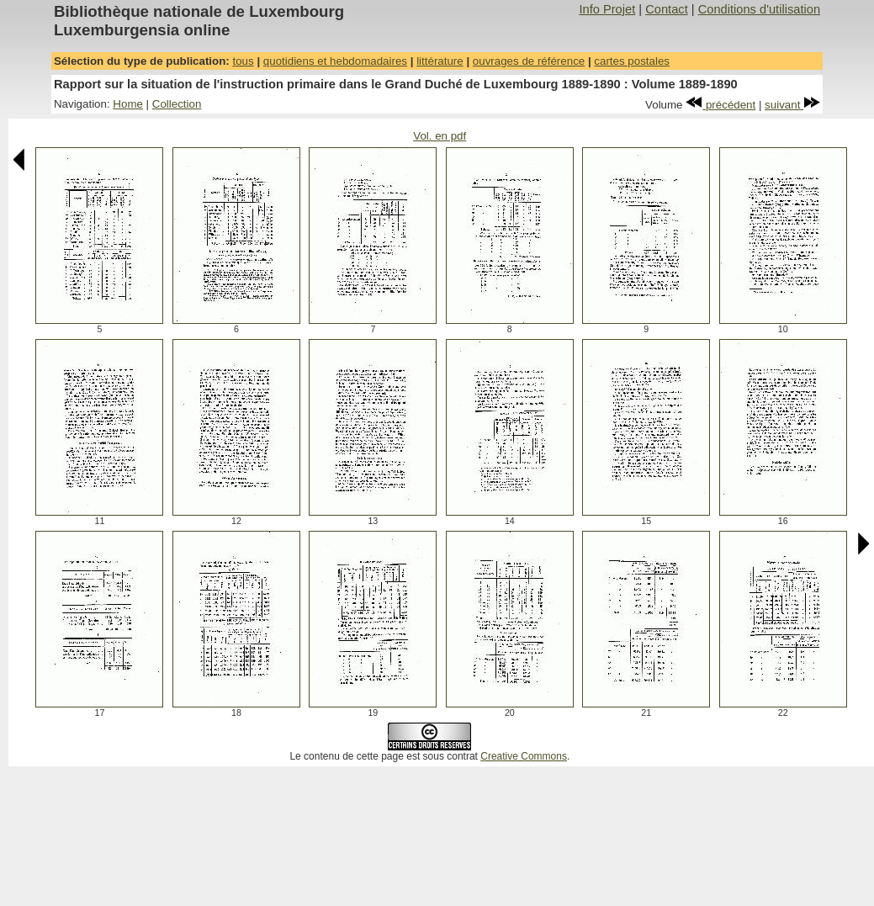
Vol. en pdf (439, 136)
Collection (177, 104)
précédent (720, 104)
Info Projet (607, 9)
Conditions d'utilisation (759, 9)
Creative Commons (523, 756)
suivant (792, 104)
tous (242, 61)
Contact (666, 9)
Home (128, 104)
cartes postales (632, 61)
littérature (439, 61)
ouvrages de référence (529, 61)
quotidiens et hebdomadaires (335, 61)
